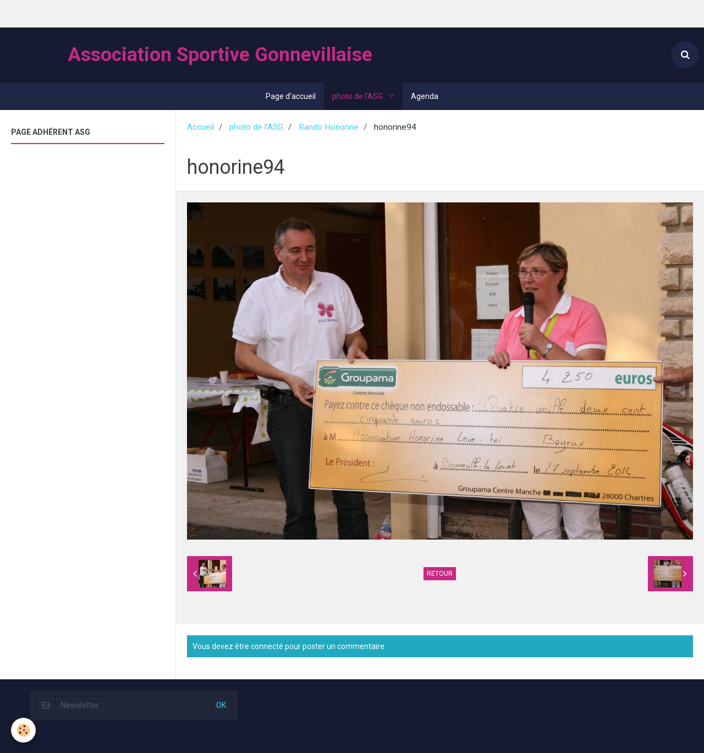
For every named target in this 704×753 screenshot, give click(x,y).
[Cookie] (23, 730)
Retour (440, 574)
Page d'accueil (291, 96)
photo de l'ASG (358, 96)
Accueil (200, 127)
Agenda (424, 96)
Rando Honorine (329, 127)
